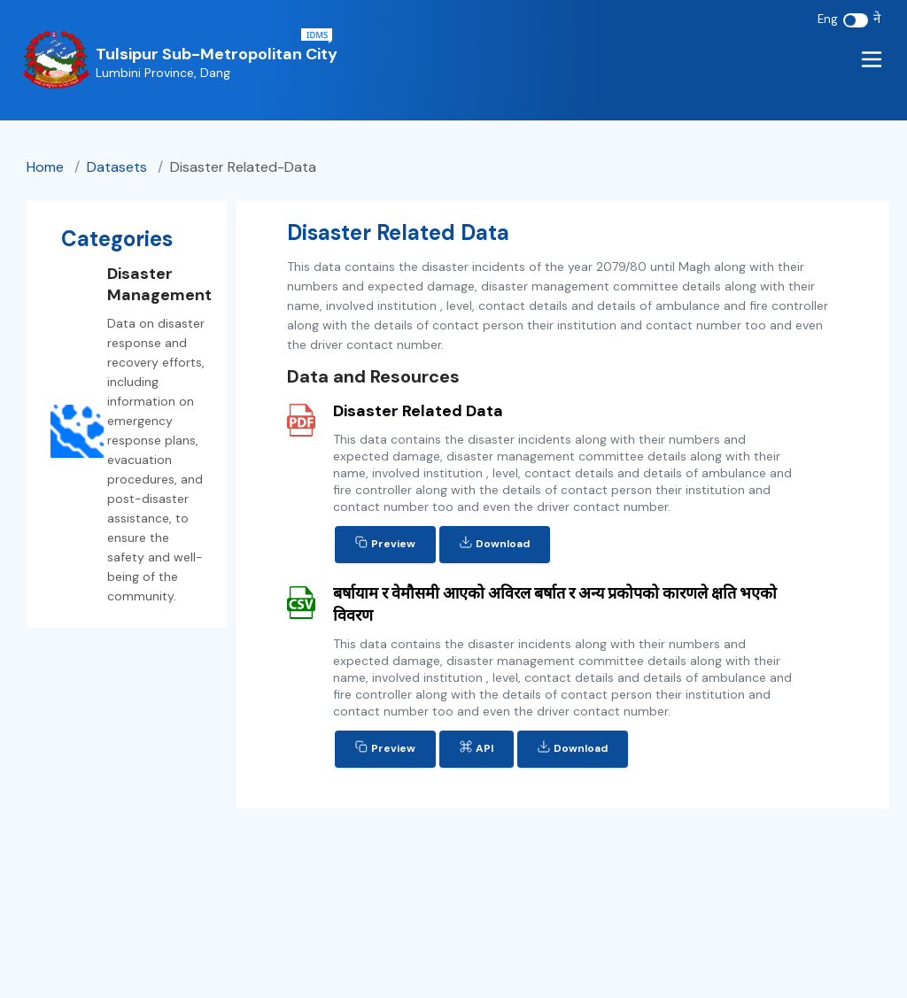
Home (45, 167)
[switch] (855, 20)
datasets (119, 167)
